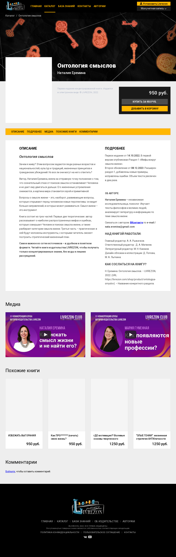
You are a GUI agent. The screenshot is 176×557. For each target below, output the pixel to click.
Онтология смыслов (30, 15)
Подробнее (34, 131)
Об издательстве (106, 521)
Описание (17, 131)
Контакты (84, 6)
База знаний (66, 6)
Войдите (10, 471)
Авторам (100, 6)
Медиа (49, 131)
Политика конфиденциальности (59, 532)
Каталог (49, 6)
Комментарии (88, 131)
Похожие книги (66, 131)
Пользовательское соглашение (101, 532)
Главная (36, 6)
